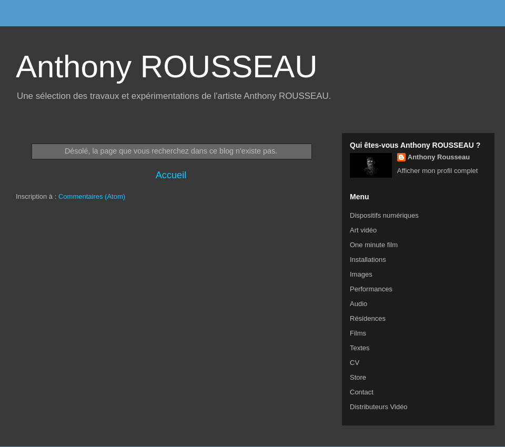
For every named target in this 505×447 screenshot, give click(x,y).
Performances (371, 289)
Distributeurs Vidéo (379, 407)
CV (354, 363)
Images (361, 274)
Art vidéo (363, 230)
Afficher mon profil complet (437, 171)
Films (358, 333)
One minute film (374, 245)
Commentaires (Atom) (91, 196)
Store (358, 377)
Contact (361, 392)
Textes (360, 348)
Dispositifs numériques (384, 215)
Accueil (171, 175)
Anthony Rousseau (439, 157)
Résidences (368, 318)
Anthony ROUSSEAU (167, 66)
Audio (358, 304)
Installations (368, 259)
